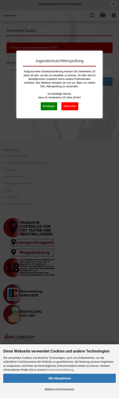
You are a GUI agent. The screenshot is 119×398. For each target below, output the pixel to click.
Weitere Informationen (59, 389)
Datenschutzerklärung (60, 369)
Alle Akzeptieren (59, 378)
